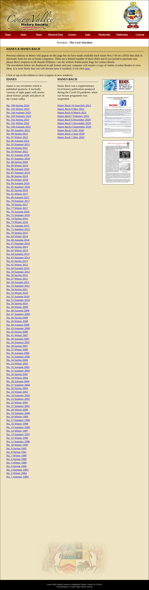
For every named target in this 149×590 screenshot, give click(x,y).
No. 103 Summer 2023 (18, 116)
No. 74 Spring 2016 (17, 218)
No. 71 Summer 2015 (18, 229)
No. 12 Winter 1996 (17, 437)
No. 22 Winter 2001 (17, 402)
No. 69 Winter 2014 (17, 236)
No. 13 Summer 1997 (18, 434)
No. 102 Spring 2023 (17, 119)
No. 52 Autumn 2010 (17, 296)
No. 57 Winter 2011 (17, 278)
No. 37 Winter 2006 (17, 349)
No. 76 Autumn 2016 (17, 211)
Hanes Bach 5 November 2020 (74, 123)
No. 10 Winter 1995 (17, 444)
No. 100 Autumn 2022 (18, 126)
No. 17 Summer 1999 (18, 420)
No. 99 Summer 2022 (18, 130)
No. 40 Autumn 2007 (17, 338)
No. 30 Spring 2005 (17, 374)
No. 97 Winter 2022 (17, 137)
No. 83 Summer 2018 (18, 186)
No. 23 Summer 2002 (18, 398)
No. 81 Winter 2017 (17, 193)
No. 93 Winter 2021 (17, 151)
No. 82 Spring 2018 (17, 190)
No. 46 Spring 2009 (17, 317)
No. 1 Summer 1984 (17, 476)
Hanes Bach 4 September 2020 (74, 126)
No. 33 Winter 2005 (17, 363)
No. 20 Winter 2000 (17, 409)
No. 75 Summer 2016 (18, 215)
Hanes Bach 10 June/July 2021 (74, 105)
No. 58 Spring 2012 (17, 275)
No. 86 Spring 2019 (17, 176)
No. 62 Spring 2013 (17, 261)
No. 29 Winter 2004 (17, 377)
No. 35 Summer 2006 (18, 356)
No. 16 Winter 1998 (17, 423)
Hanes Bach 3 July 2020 (70, 130)
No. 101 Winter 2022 (17, 123)
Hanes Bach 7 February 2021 (73, 116)
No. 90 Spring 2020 (17, 162)
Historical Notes (55, 34)
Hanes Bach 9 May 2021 (70, 109)
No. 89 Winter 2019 (17, 165)
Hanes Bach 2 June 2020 (70, 133)
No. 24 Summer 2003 (18, 395)
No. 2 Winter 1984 (16, 473)
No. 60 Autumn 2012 (17, 268)
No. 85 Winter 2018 (17, 179)
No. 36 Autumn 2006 (17, 353)
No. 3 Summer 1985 (17, 469)
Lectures (72, 34)
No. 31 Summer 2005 (18, 370)
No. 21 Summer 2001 (18, 406)
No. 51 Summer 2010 (18, 300)
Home (8, 34)
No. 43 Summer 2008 (18, 328)
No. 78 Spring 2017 (17, 204)
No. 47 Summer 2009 (18, 314)
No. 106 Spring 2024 (17, 105)
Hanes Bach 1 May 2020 (70, 137)
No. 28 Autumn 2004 (17, 381)
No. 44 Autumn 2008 (17, 324)
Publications (122, 34)
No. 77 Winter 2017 (17, 208)
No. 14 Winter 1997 (17, 430)
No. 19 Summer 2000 (18, 413)
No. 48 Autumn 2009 (17, 310)
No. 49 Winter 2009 (17, 307)
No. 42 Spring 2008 (17, 331)
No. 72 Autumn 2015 (17, 225)
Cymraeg (140, 34)
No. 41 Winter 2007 (17, 335)
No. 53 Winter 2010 (17, 292)
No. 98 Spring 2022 (17, 133)
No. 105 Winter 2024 (17, 109)
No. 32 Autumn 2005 (17, 367)
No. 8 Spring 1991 (16, 452)
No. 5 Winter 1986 (16, 462)
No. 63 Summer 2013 (18, 257)
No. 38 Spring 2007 (17, 345)
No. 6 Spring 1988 (16, 459)
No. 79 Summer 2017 (18, 200)
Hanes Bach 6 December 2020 (74, 119)
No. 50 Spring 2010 (17, 303)
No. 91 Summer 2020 (18, 158)
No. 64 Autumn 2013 (17, 254)
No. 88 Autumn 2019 (17, 169)
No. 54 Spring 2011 (17, 289)
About (23, 34)
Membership (104, 34)
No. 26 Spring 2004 (17, 388)
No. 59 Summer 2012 (18, 271)
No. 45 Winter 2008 (17, 321)
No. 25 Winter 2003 (17, 391)
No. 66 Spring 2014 (17, 246)
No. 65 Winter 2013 (17, 250)
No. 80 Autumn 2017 (17, 197)
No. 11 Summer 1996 (18, 441)
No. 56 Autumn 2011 (17, 282)
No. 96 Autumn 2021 (17, 140)
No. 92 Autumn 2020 (17, 155)
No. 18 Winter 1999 (17, 416)
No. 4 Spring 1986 (16, 466)
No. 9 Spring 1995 (16, 448)
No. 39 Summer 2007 (18, 342)
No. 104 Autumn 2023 (18, 112)
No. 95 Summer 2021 (18, 144)
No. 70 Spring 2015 (17, 232)
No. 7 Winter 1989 (16, 455)
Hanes (39, 34)
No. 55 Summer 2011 (18, 285)
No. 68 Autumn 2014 (17, 239)
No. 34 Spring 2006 (17, 360)
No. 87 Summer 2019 (18, 172)
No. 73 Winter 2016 (17, 222)
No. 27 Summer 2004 (18, 384)
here (87, 68)
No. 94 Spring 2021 (17, 147)
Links (87, 34)
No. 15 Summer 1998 (18, 427)
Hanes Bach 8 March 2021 (72, 112)
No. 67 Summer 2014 (18, 243)
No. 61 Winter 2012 (17, 264)
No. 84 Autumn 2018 (17, 183)
